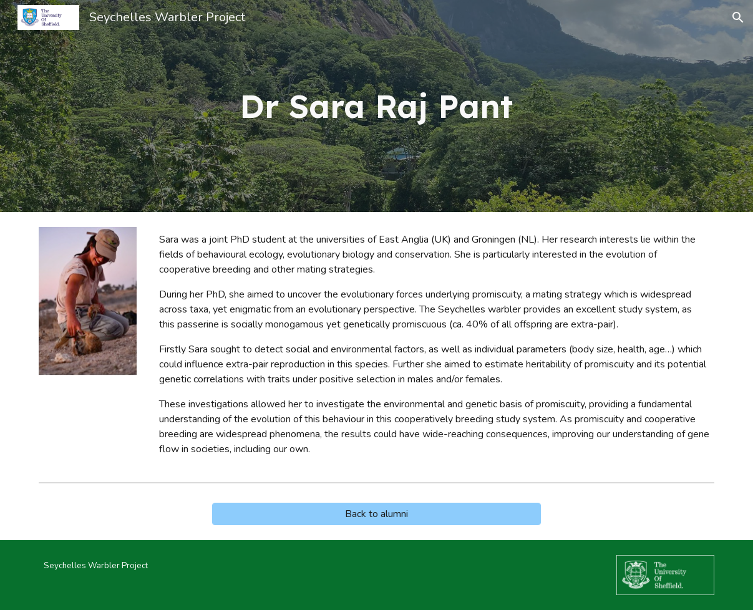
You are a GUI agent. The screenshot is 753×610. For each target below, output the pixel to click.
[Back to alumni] (377, 514)
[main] (376, 106)
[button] (738, 17)
